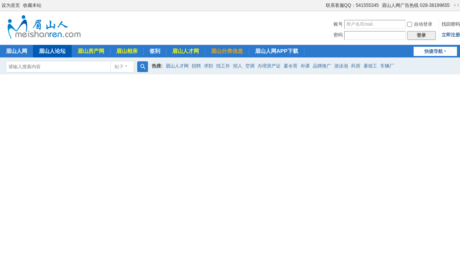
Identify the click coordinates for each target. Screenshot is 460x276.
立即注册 (451, 35)
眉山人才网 (185, 51)
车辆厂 (387, 66)
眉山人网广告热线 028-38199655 (416, 5)
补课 (305, 66)
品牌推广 (322, 66)
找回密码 (451, 24)
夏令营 (290, 66)
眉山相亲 (127, 51)
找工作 (223, 66)
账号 (338, 24)
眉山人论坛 (52, 51)
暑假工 (370, 66)
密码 (338, 35)
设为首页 (11, 5)
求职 (208, 66)
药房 (355, 66)
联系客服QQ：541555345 (352, 5)
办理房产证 (269, 66)
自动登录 (419, 24)
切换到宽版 (456, 5)
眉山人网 (16, 51)
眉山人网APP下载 (276, 51)
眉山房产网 (90, 51)
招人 (237, 66)
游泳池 (341, 66)
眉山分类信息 (227, 51)
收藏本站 (32, 5)
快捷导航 (433, 51)
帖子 (119, 66)
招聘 (196, 66)
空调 (250, 66)
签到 (155, 51)
